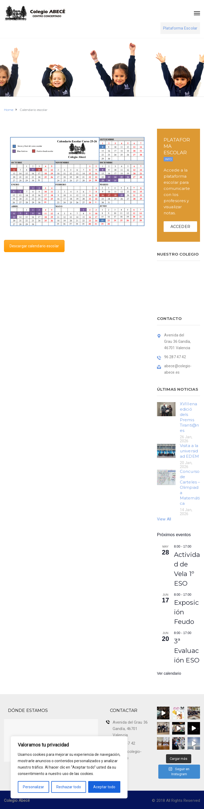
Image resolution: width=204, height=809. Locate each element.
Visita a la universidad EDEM (189, 451)
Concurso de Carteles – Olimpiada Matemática (190, 487)
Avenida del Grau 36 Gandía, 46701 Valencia (130, 728)
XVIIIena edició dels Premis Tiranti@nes (189, 417)
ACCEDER (180, 226)
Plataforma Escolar (180, 28)
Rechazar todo (68, 787)
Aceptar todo (104, 787)
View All (164, 519)
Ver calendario (169, 673)
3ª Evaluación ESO (186, 650)
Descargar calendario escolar (34, 246)
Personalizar (33, 787)
